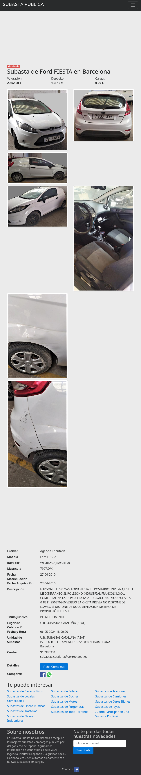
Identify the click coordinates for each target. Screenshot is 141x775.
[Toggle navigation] (133, 5)
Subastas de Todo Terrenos (69, 712)
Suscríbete (83, 750)
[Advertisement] (70, 37)
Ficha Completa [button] (54, 667)
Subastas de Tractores (110, 691)
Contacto (67, 769)
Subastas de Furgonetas (67, 707)
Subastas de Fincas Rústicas (26, 706)
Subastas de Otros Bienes (112, 701)
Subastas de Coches (65, 696)
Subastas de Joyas (107, 707)
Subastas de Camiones (110, 696)
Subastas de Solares (65, 691)
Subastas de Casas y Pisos (25, 691)
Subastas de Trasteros (22, 711)
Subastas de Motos (64, 701)
